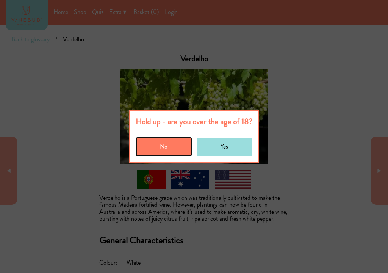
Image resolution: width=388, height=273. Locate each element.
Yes (224, 146)
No (163, 146)
